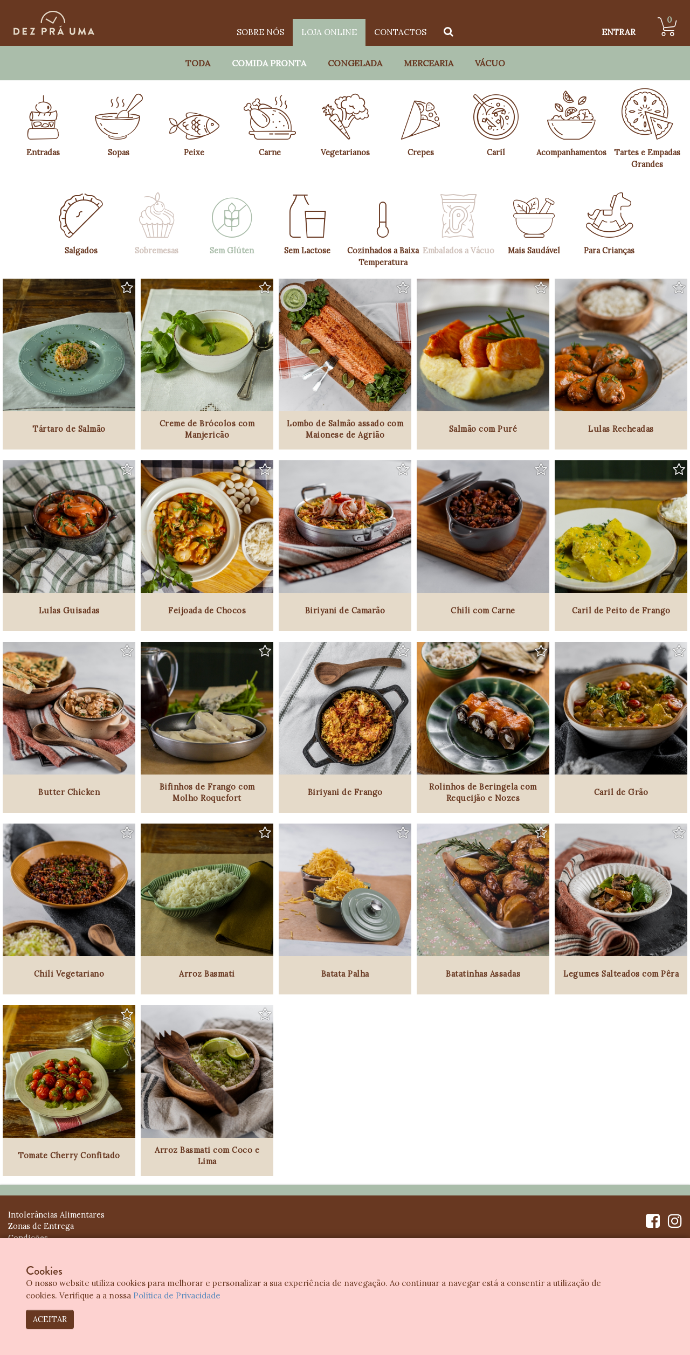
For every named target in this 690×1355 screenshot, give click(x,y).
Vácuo (490, 63)
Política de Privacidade (177, 1295)
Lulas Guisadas (69, 610)
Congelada (355, 63)
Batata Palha (345, 974)
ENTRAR (619, 32)
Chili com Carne (483, 610)
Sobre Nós (260, 32)
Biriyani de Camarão (345, 610)
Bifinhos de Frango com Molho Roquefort (207, 793)
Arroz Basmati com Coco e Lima (207, 1156)
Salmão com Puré (483, 429)
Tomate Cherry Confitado (69, 1155)
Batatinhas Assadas (483, 974)
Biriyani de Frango (345, 792)
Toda (197, 63)
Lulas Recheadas (621, 429)
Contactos (400, 32)
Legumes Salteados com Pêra (621, 974)
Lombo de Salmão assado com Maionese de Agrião (345, 429)
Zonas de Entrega (41, 1226)
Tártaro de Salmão (69, 429)
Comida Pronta (269, 63)
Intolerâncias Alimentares (56, 1214)
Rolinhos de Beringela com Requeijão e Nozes (483, 793)
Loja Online (329, 32)
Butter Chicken (69, 792)
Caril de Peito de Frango (621, 610)
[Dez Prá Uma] (53, 23)
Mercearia (428, 63)
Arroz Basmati (207, 974)
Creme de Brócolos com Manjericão (207, 429)
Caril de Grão (621, 792)
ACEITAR (50, 1319)
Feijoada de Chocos (207, 610)
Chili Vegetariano (69, 974)
